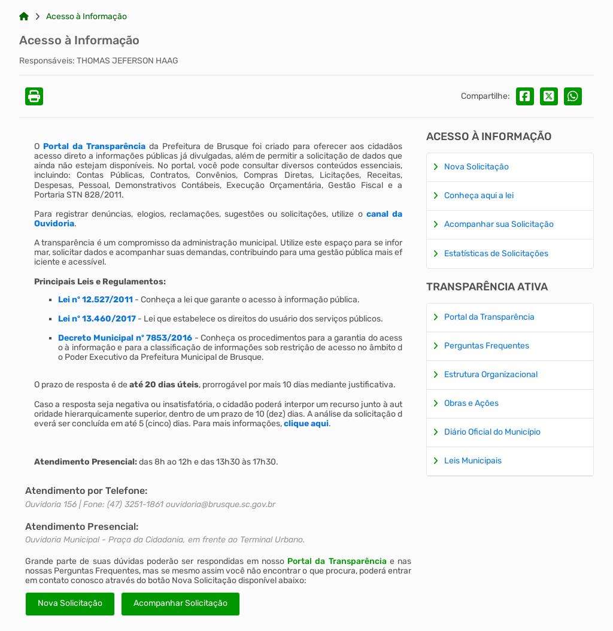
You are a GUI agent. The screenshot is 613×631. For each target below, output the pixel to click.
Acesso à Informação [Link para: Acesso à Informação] (86, 17)
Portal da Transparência (336, 561)
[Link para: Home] (24, 17)
